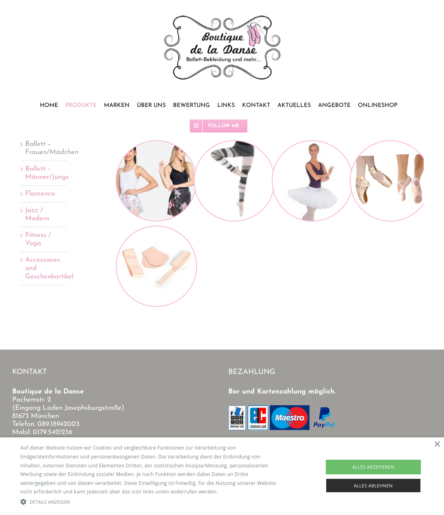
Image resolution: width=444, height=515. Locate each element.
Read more (232, 491)
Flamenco (40, 193)
